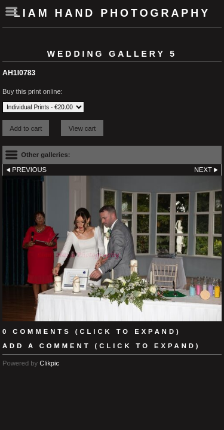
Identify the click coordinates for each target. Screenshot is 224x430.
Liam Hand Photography (112, 13)
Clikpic (49, 363)
